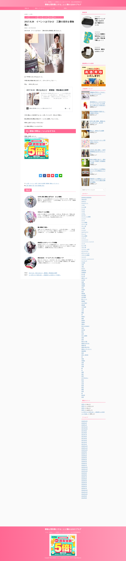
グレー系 (83, 226)
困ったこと (84, 299)
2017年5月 (84, 436)
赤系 (82, 381)
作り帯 (83, 274)
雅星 (82, 389)
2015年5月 (84, 480)
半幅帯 (83, 284)
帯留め (83, 320)
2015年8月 (84, 475)
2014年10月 (84, 494)
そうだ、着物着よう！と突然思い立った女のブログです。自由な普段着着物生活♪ (63, 532)
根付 (82, 332)
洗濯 (82, 337)
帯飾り (83, 324)
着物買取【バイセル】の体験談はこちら (36, 138)
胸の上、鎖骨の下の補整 (97, 130)
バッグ (83, 243)
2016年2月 (84, 463)
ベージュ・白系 (33, 183)
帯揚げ (83, 316)
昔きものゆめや (85, 326)
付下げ (83, 268)
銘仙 (82, 387)
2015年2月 (84, 486)
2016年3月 (84, 461)
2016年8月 (84, 452)
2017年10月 (84, 428)
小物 (82, 308)
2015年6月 (84, 478)
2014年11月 (84, 492)
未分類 (83, 330)
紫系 (82, 353)
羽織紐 (83, 360)
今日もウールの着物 (43, 212)
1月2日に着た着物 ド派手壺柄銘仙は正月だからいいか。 (98, 151)
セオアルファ (84, 232)
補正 (82, 374)
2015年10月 (84, 471)
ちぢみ (83, 211)
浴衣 (33, 185)
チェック (83, 234)
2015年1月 (84, 488)
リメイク (83, 257)
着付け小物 (84, 341)
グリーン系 (84, 224)
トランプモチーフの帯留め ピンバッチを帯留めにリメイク (98, 170)
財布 (82, 380)
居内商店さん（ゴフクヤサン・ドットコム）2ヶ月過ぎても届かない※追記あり (97, 103)
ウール (83, 220)
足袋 (82, 383)
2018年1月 (84, 425)
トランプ (83, 237)
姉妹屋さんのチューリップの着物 (47, 242)
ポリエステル (84, 251)
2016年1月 (84, 465)
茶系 (82, 364)
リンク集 (52, 8)
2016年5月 (84, 457)
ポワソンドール (85, 253)
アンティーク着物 (85, 216)
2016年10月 (84, 450)
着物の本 (27, 8)
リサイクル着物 (85, 255)
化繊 (82, 282)
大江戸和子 (84, 303)
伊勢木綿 (83, 270)
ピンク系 (83, 245)
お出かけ (83, 201)
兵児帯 (83, 280)
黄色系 (83, 395)
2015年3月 (84, 484)
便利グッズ (84, 278)
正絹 (82, 333)
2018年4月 (84, 423)
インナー (83, 218)
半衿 (82, 287)
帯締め (83, 322)
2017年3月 (84, 440)
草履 (82, 366)
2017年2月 (84, 442)
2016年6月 (84, 455)
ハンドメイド (84, 239)
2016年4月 (84, 459)
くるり (83, 205)
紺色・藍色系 (84, 355)
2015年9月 (84, 473)
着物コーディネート (39, 8)
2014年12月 (84, 490)
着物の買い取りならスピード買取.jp (63, 534)
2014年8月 (84, 498)
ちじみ (83, 209)
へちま (83, 213)
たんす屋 (83, 207)
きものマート (84, 203)
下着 (82, 264)
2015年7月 (84, 476)
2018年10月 (84, 421)
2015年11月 (84, 469)
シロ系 (27, 183)
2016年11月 (84, 448)
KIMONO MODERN (86, 197)
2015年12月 (84, 467)
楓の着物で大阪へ (43, 227)
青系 (82, 391)
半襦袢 (83, 289)
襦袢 (82, 376)
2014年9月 (84, 496)
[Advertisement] (53, 166)
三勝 (27, 185)
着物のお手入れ (85, 343)
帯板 (82, 318)
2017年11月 (84, 427)
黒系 (82, 397)
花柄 (82, 362)
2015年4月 (84, 482)
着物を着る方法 (85, 347)
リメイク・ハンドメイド (87, 259)
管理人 (65, 8)
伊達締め (83, 272)
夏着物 (47, 183)
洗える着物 (84, 335)
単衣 (82, 291)
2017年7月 (84, 434)
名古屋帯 (43, 183)
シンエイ (83, 230)
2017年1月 (84, 444)
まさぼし (83, 214)
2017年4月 (84, 438)
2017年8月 (84, 432)
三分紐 (39, 183)
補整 (82, 372)
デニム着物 (84, 236)
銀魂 (82, 385)
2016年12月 (84, 446)
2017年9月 (84, 430)
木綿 (82, 328)
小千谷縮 (83, 307)
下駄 (82, 266)
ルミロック (84, 261)
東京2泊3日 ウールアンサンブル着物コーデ (51, 258)
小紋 (82, 310)
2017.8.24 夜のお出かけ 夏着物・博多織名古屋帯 (43, 273)
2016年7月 (84, 453)
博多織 (83, 293)
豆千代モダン (84, 378)
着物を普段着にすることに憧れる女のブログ (63, 5)
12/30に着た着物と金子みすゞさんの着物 (49, 196)
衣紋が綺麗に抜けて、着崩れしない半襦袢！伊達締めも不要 (97, 161)
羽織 (82, 358)
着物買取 (83, 351)
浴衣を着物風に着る (39, 185)
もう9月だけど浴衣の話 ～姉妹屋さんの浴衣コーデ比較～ (45, 275)
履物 (82, 312)
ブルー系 (83, 247)
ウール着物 (84, 222)
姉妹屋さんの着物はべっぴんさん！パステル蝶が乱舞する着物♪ (97, 180)
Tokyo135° (84, 199)
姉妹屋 (83, 305)
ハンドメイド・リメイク (87, 241)
